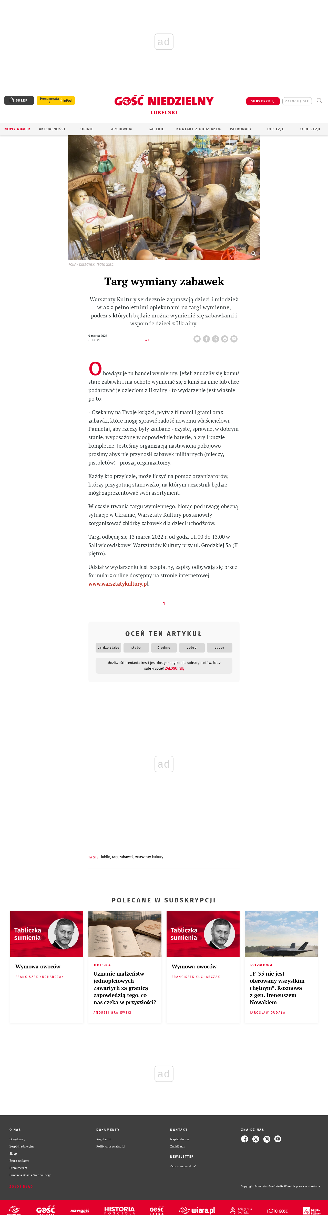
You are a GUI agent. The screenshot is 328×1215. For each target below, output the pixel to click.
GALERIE (156, 129)
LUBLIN (105, 857)
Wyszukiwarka (319, 100)
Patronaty (241, 129)
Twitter (216, 337)
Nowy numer (17, 129)
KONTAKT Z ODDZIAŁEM (198, 129)
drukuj (225, 337)
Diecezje (275, 129)
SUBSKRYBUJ (263, 101)
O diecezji (310, 129)
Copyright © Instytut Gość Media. (262, 1186)
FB (207, 337)
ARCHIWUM (121, 129)
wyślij (235, 337)
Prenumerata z (49, 100)
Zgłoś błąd (21, 1186)
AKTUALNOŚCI (52, 129)
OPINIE (86, 129)
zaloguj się (297, 101)
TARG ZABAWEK (123, 857)
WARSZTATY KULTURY (149, 857)
